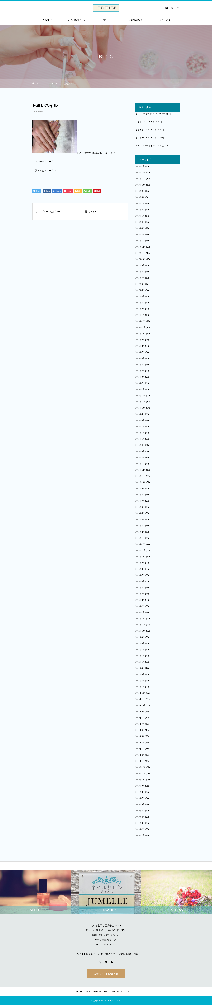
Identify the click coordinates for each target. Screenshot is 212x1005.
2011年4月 (140, 742)
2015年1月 (140, 464)
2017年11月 (140, 253)
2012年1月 (140, 687)
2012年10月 (140, 631)
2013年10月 (140, 557)
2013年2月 (140, 606)
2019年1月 (140, 166)
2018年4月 (140, 222)
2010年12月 (140, 767)
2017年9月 (140, 265)
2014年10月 (140, 482)
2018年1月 (140, 241)
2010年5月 (140, 811)
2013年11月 (140, 550)
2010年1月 (140, 835)
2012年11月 (140, 625)
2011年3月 (140, 749)
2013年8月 (140, 569)
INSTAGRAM (135, 20)
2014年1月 (140, 538)
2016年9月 (140, 340)
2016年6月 (140, 358)
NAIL (106, 20)
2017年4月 (140, 296)
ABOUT (47, 20)
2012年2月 (140, 680)
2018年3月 (140, 228)
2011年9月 (140, 711)
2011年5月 (140, 736)
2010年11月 (140, 773)
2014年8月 (140, 495)
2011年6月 (140, 730)
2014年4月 (140, 519)
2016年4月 (140, 371)
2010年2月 (140, 829)
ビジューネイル (142, 138)
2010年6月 (140, 804)
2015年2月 (140, 457)
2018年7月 (140, 203)
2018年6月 (140, 210)
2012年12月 (140, 618)
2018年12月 (140, 172)
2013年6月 (140, 581)
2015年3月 (140, 451)
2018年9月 (140, 191)
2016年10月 (140, 333)
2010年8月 (140, 792)
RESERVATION (76, 20)
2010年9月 (140, 786)
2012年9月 (140, 637)
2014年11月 (140, 476)
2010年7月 (140, 798)
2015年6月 (140, 433)
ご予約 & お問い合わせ (106, 973)
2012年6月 (140, 656)
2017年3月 (140, 303)
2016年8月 (140, 346)
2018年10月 (140, 185)
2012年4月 (140, 668)
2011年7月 (140, 724)
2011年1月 (140, 761)
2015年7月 (140, 426)
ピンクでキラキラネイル (146, 114)
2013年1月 (140, 612)
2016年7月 (140, 352)
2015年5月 (140, 439)
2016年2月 (140, 383)
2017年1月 (140, 315)
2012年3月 (140, 674)
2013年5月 (140, 588)
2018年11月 (140, 179)
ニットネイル (141, 122)
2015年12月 (140, 395)
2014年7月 (140, 501)
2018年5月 (140, 216)
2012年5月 (140, 662)
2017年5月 (140, 290)
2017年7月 (140, 278)
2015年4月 (140, 445)
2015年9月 (140, 414)
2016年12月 (140, 321)
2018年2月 (140, 234)
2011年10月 (140, 705)
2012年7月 (140, 649)
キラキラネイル (142, 130)
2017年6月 (140, 284)
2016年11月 (140, 327)
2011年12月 (140, 693)
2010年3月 (140, 823)
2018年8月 (140, 197)
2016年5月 (140, 364)
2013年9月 (140, 563)
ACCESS (165, 20)
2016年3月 (140, 377)
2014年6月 (140, 507)
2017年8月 (140, 272)
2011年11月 (140, 699)
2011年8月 (140, 718)
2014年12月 (140, 470)
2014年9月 (140, 488)
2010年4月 (140, 817)
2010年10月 (140, 780)
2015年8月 (140, 420)
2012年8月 (140, 643)
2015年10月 (140, 408)
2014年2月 (140, 532)
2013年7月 (140, 575)
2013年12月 (140, 544)
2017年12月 (140, 247)
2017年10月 (140, 259)
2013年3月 (140, 600)
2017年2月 (140, 309)
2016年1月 (140, 389)
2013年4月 (140, 594)
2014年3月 (140, 526)
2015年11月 (140, 402)
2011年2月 (140, 755)
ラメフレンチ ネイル (145, 146)
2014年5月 (140, 513)
